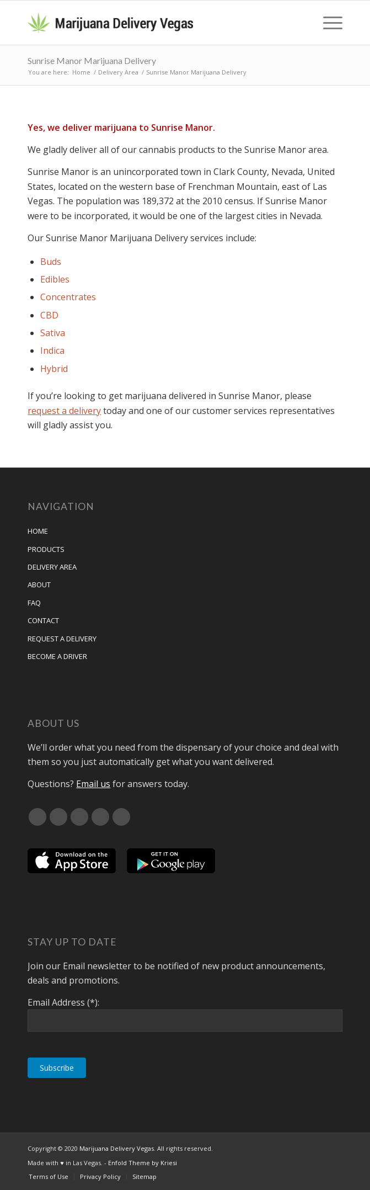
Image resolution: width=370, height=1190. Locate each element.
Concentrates (68, 297)
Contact (43, 620)
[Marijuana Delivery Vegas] (153, 23)
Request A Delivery (62, 639)
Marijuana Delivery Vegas (116, 1148)
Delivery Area (52, 567)
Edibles (54, 279)
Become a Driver (57, 656)
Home (38, 531)
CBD (49, 315)
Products (46, 549)
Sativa (52, 333)
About (39, 584)
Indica (52, 350)
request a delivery (64, 411)
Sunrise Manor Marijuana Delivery (92, 60)
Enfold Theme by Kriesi (142, 1163)
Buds (50, 262)
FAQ (34, 603)
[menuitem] (327, 23)
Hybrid (54, 369)
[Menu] (327, 23)
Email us (93, 784)
